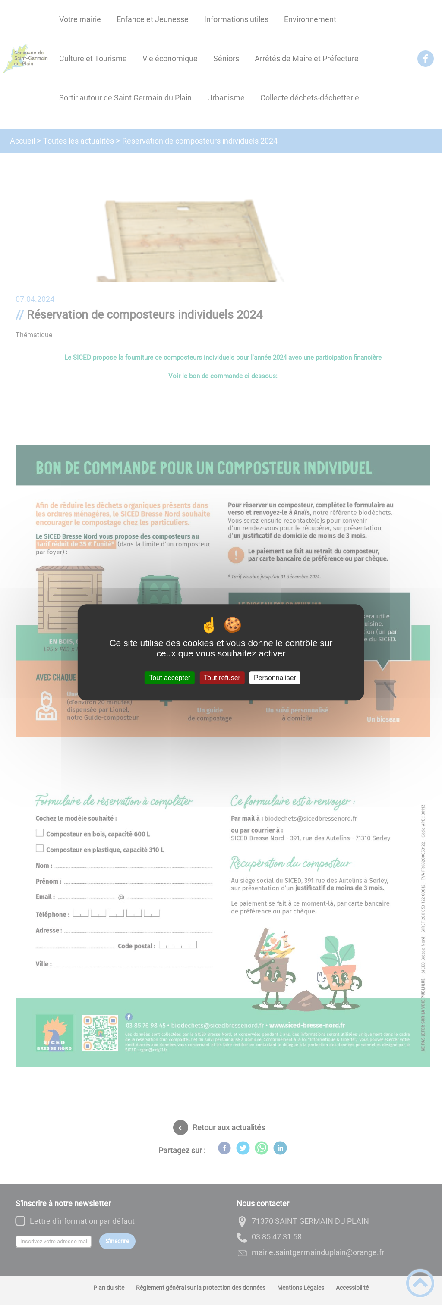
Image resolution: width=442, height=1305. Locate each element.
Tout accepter (169, 677)
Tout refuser (222, 677)
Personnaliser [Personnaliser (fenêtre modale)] (275, 677)
